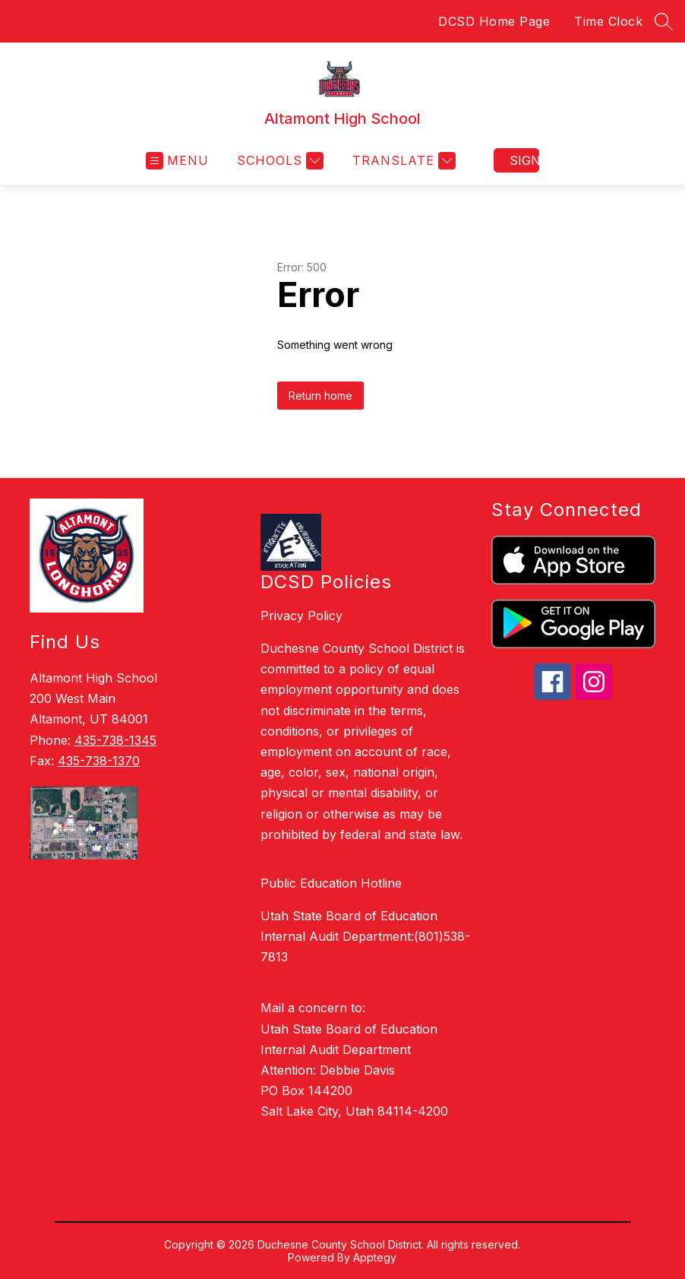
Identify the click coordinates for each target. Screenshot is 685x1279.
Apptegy (374, 1257)
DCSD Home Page (494, 21)
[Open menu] (177, 160)
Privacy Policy (301, 615)
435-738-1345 (115, 740)
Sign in (524, 160)
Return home (320, 395)
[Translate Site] (402, 160)
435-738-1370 (99, 760)
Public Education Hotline (331, 883)
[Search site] (664, 21)
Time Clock (608, 21)
